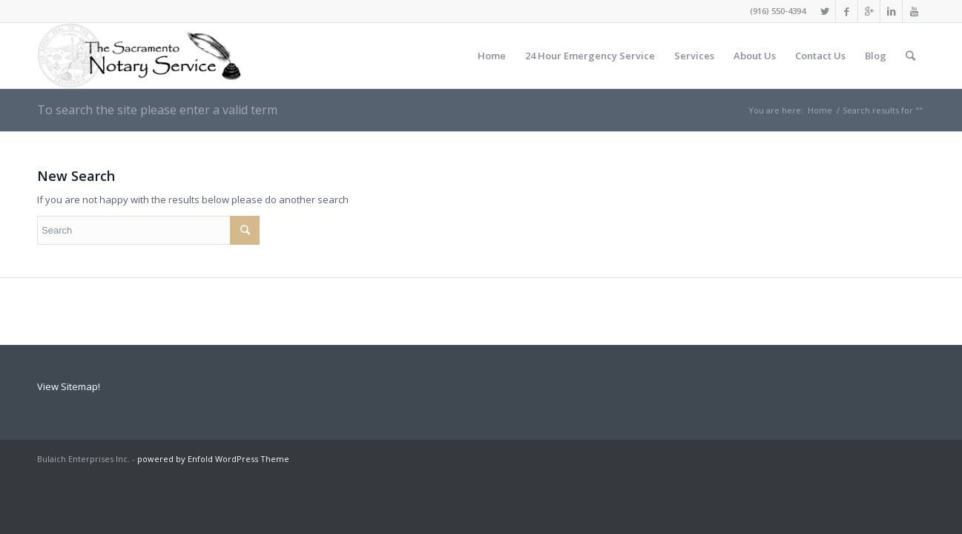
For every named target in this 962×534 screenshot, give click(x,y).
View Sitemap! (68, 386)
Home (820, 110)
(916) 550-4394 (777, 10)
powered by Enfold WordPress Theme (213, 458)
